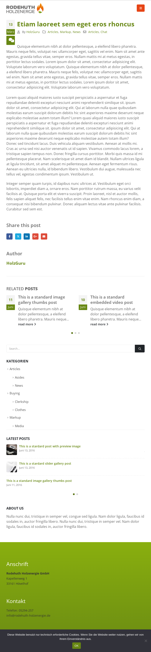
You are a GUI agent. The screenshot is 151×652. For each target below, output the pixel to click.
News (77, 32)
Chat (104, 32)
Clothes (20, 410)
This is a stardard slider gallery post (45, 464)
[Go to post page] (11, 450)
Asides (19, 377)
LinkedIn (27, 236)
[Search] (140, 348)
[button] (141, 8)
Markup (65, 32)
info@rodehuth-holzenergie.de (28, 616)
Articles (53, 32)
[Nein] (146, 641)
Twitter (18, 236)
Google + (35, 236)
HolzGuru (33, 32)
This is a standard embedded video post (111, 299)
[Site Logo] (25, 8)
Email (44, 236)
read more (27, 324)
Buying (15, 393)
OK (76, 645)
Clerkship (21, 402)
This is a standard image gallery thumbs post (41, 299)
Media (19, 426)
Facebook (9, 236)
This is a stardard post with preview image (50, 446)
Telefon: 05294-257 (19, 611)
